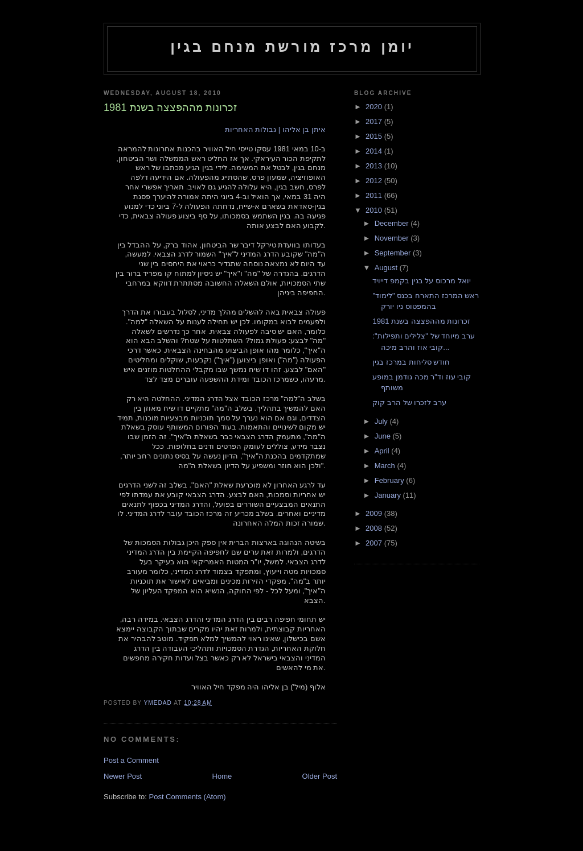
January (389, 495)
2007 (375, 543)
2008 (375, 528)
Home (222, 776)
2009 (375, 513)
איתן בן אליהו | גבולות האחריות (275, 129)
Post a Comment (131, 760)
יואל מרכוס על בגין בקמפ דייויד (421, 280)
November (393, 238)
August (387, 267)
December (393, 223)
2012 (375, 180)
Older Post (319, 776)
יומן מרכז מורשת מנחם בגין (292, 46)
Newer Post (123, 776)
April (383, 451)
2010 (375, 210)
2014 (375, 151)
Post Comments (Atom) (187, 796)
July (382, 421)
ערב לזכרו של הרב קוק (409, 402)
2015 (375, 136)
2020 (375, 106)
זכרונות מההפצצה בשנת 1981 (421, 321)
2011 (375, 195)
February (391, 480)
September (394, 253)
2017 (375, 121)
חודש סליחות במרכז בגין (411, 362)
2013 (375, 166)
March (386, 465)
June (384, 436)
